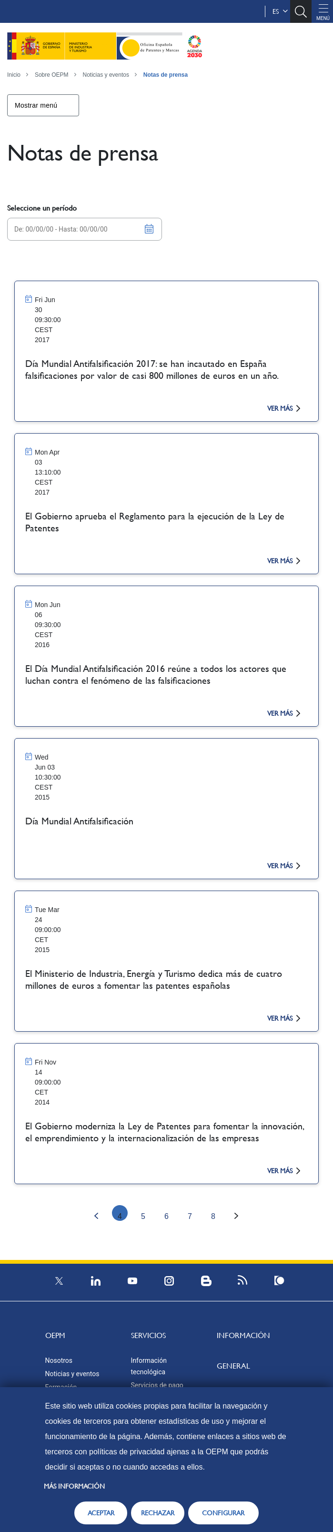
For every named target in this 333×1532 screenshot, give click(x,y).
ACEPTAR (101, 1513)
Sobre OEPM (52, 74)
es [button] (280, 11)
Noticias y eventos (106, 74)
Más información (74, 1486)
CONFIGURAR (223, 1513)
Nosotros (59, 1360)
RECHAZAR (157, 1513)
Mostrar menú (36, 105)
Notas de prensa (165, 74)
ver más (283, 408)
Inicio (13, 74)
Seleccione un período (42, 208)
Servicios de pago (157, 1385)
